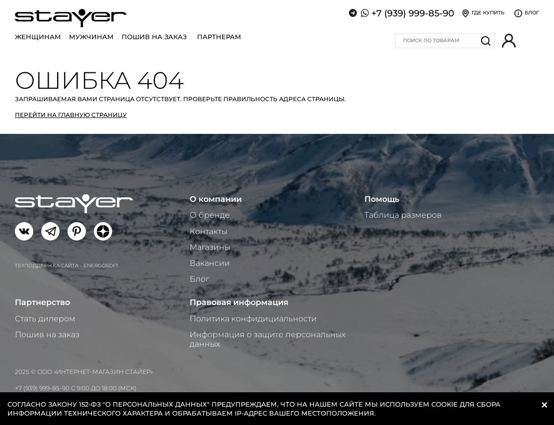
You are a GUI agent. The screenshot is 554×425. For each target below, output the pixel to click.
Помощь (381, 199)
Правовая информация (239, 302)
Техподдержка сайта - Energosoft (67, 265)
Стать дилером (45, 318)
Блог (199, 279)
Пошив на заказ (154, 37)
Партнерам (219, 37)
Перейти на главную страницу (71, 115)
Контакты (208, 231)
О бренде (210, 215)
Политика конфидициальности (253, 318)
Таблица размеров (403, 215)
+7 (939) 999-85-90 (412, 13)
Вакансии (210, 263)
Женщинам (38, 37)
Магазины (210, 247)
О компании (216, 199)
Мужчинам (91, 37)
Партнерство (42, 302)
